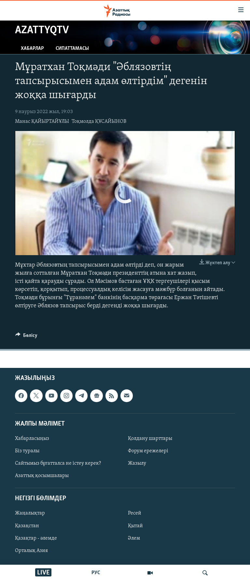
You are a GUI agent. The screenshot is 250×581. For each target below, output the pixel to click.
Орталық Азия (31, 550)
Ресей (134, 513)
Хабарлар (32, 48)
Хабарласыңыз (32, 438)
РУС (95, 572)
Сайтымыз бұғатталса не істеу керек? (58, 463)
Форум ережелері (148, 451)
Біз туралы (27, 451)
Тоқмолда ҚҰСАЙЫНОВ (99, 121)
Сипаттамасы (72, 48)
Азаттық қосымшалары (42, 475)
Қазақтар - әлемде (36, 538)
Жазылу (137, 463)
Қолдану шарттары (150, 438)
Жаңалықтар (30, 513)
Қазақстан (27, 525)
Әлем (134, 538)
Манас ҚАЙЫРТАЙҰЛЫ (42, 121)
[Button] (26, 337)
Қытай (135, 525)
